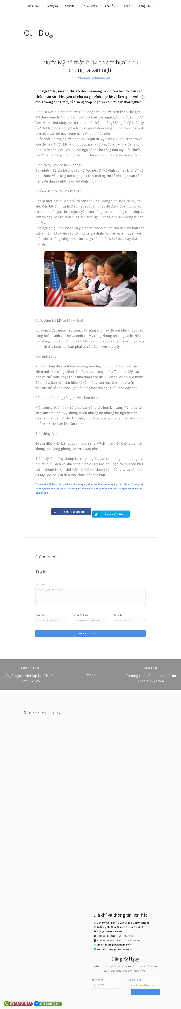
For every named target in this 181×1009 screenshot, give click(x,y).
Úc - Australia (90, 6)
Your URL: (117, 610)
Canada (69, 6)
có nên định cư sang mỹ (54, 484)
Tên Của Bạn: (97, 973)
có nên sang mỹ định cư (83, 484)
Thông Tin (143, 6)
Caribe (126, 6)
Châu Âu (110, 6)
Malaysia (52, 6)
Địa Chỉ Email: (134, 973)
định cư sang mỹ (108, 484)
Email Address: (81, 610)
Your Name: (41, 610)
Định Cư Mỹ (33, 6)
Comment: (40, 579)
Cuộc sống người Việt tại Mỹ (95, 77)
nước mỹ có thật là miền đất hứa (98, 488)
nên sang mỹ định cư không (60, 488)
